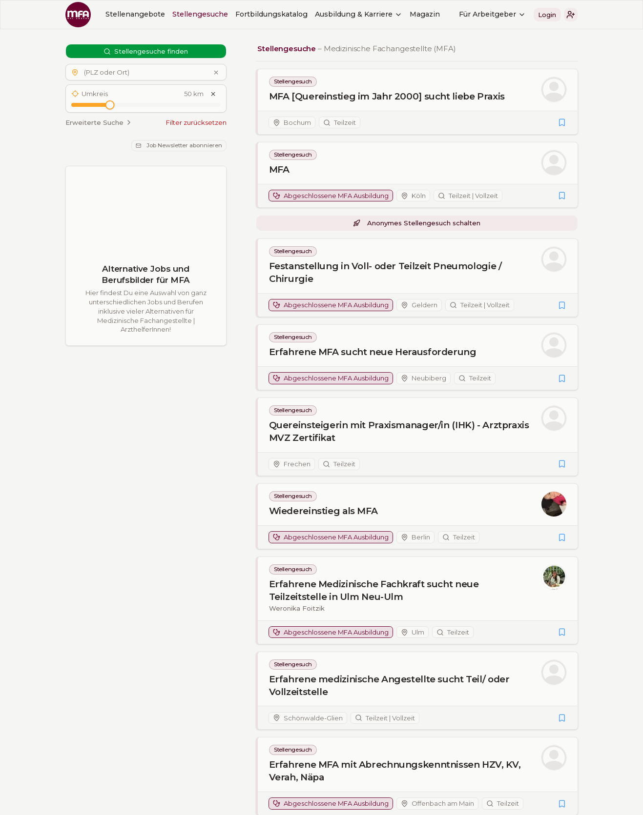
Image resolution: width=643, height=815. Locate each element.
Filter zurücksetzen (196, 122)
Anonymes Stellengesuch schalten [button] (416, 223)
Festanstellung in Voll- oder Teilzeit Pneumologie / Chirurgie (385, 273)
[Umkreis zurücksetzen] (213, 93)
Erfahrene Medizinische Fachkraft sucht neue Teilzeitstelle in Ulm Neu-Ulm (373, 590)
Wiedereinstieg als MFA (323, 511)
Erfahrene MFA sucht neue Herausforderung (372, 352)
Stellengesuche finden (146, 51)
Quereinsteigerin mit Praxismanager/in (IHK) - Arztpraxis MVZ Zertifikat (399, 431)
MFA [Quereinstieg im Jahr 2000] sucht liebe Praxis (386, 96)
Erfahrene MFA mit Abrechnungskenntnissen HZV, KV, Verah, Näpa (394, 771)
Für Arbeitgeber (492, 14)
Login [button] (547, 15)
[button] (570, 14)
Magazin (425, 14)
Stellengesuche (200, 14)
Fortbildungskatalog (271, 14)
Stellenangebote (135, 14)
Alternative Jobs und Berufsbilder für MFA (146, 274)
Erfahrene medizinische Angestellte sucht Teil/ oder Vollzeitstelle (389, 685)
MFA (279, 169)
